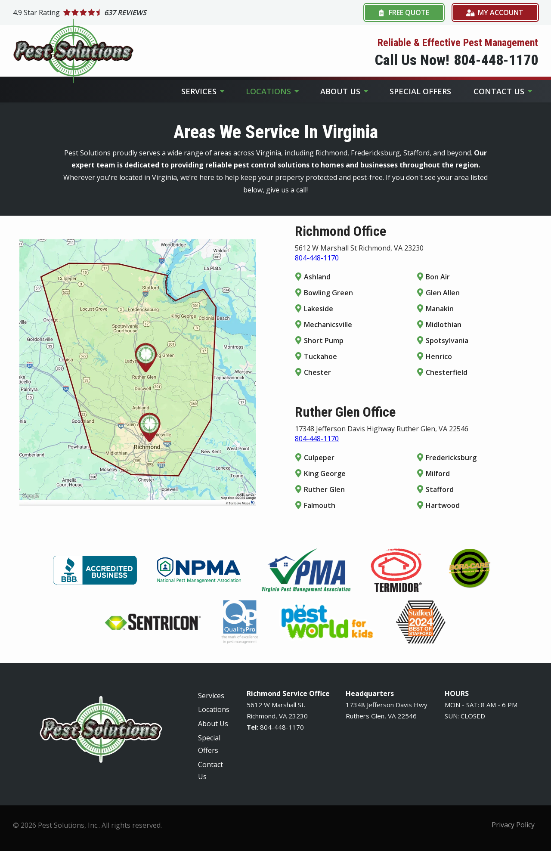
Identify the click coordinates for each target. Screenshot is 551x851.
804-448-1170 (317, 258)
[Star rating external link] (144, 12)
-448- (280, 727)
